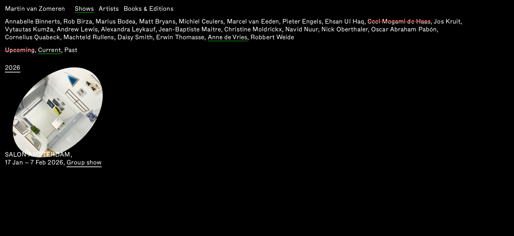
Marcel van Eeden (253, 21)
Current (49, 50)
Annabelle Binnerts (32, 21)
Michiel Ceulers (201, 21)
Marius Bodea (115, 21)
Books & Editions (148, 9)
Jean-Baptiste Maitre (190, 29)
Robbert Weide (272, 37)
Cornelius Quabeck (32, 37)
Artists (109, 9)
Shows (84, 9)
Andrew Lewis (77, 29)
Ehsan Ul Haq (344, 21)
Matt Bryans (157, 21)
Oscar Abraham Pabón (404, 29)
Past (70, 50)
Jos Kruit (447, 21)
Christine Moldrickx (253, 29)
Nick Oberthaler (344, 29)
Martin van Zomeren (35, 9)
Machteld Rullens (88, 37)
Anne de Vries (227, 37)
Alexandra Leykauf (128, 29)
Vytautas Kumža (29, 29)
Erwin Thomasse (180, 37)
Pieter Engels (301, 21)
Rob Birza (77, 21)
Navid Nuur (301, 29)
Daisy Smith (135, 37)
